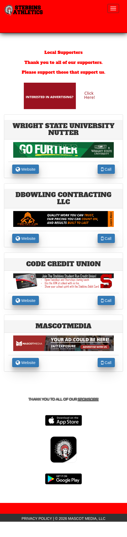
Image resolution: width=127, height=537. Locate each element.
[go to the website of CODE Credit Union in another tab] (63, 281)
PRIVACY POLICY (36, 518)
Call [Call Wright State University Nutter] (106, 169)
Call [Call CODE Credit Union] (106, 300)
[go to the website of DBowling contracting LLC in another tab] (63, 219)
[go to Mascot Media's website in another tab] (63, 95)
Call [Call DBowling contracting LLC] (106, 238)
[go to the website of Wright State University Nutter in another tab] (63, 149)
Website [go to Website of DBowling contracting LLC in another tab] (25, 238)
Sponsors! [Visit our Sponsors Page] (88, 399)
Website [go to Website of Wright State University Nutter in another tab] (25, 169)
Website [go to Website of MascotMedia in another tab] (25, 362)
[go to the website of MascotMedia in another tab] (63, 343)
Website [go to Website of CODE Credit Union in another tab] (25, 300)
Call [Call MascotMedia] (106, 362)
